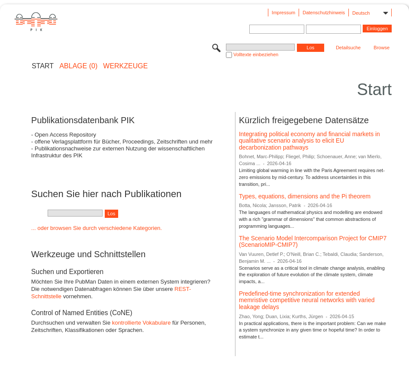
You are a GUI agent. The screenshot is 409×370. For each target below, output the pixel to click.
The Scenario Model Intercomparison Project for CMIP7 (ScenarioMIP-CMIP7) (312, 242)
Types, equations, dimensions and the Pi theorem (304, 196)
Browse (382, 47)
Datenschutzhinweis (324, 12)
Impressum (283, 12)
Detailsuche (348, 47)
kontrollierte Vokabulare (141, 322)
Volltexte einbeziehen (255, 54)
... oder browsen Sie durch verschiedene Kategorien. (96, 228)
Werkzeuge (125, 66)
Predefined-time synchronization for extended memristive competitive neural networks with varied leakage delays (306, 300)
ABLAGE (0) (78, 66)
